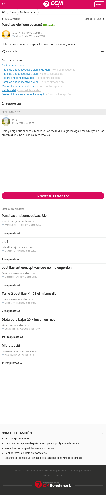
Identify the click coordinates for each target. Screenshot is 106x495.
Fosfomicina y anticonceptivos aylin (23, 94)
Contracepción (28, 12)
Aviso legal (85, 470)
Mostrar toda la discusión (51, 195)
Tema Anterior (12, 19)
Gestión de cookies (53, 475)
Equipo (17, 470)
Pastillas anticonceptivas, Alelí (20, 82)
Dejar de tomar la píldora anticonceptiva (26, 453)
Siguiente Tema (93, 19)
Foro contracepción (48, 78)
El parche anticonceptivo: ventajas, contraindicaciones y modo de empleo (43, 457)
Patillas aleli (9, 90)
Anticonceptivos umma (17, 438)
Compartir (11, 51)
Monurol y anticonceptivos (18, 86)
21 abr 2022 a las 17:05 (33, 36)
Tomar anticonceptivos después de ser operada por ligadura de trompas (43, 443)
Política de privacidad (55, 470)
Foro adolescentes (29, 90)
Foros (12, 12)
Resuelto (50, 25)
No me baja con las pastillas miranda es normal (29, 448)
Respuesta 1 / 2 (11, 112)
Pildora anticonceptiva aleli (18, 78)
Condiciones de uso (33, 470)
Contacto (73, 470)
